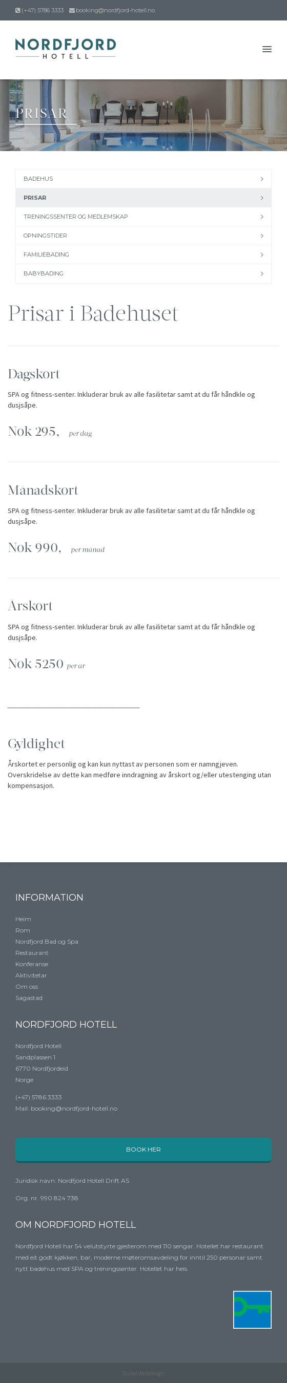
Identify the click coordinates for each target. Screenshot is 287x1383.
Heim (23, 919)
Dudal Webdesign (143, 1373)
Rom (22, 930)
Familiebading (46, 254)
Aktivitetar (31, 975)
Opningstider (45, 235)
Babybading (44, 273)
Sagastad (29, 998)
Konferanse (31, 964)
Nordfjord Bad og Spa (46, 941)
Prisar (35, 197)
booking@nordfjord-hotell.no (115, 10)
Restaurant (32, 952)
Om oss (26, 986)
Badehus (38, 178)
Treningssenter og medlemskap (76, 216)
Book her (143, 1149)
